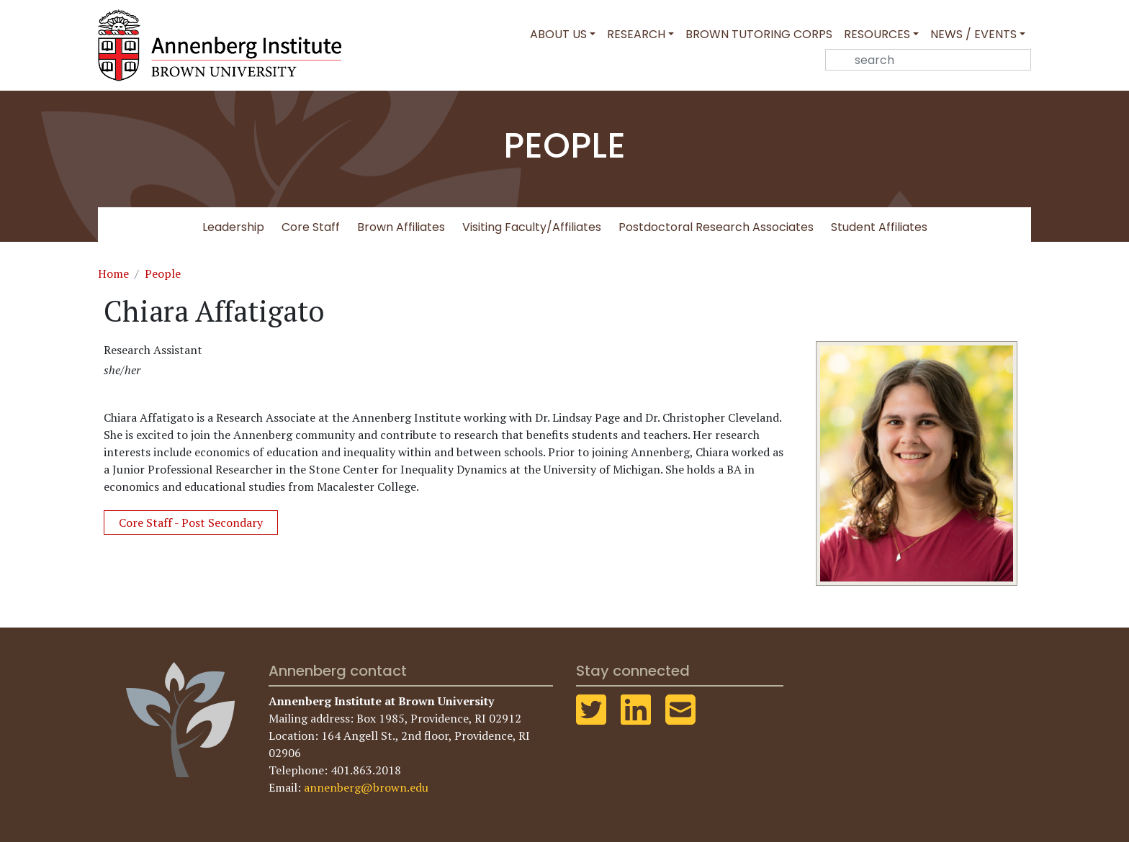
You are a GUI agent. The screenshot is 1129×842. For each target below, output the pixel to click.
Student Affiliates (879, 227)
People (163, 273)
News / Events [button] (973, 34)
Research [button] (636, 34)
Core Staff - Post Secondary (191, 522)
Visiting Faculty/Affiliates (531, 227)
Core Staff (311, 227)
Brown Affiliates (401, 227)
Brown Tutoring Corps (758, 34)
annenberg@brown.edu (366, 787)
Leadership (233, 227)
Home (113, 273)
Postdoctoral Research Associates (716, 227)
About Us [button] (558, 34)
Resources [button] (877, 34)
